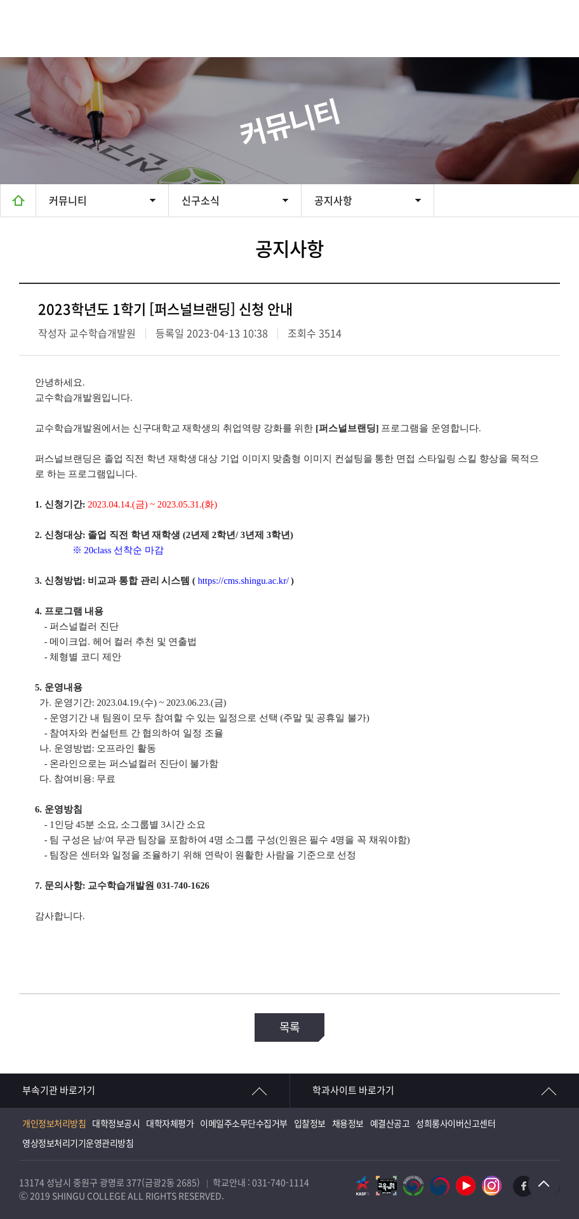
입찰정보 (310, 1123)
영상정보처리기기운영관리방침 (77, 1143)
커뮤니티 (68, 201)
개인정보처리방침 (54, 1123)
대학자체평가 (170, 1123)
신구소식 (201, 201)
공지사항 (333, 201)
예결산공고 (390, 1123)
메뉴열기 (550, 28)
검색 (493, 28)
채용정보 (348, 1123)
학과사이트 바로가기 (353, 1090)
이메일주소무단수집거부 (244, 1123)
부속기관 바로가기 (58, 1090)
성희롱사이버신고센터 (455, 1123)
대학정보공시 (116, 1123)
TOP (544, 1184)
